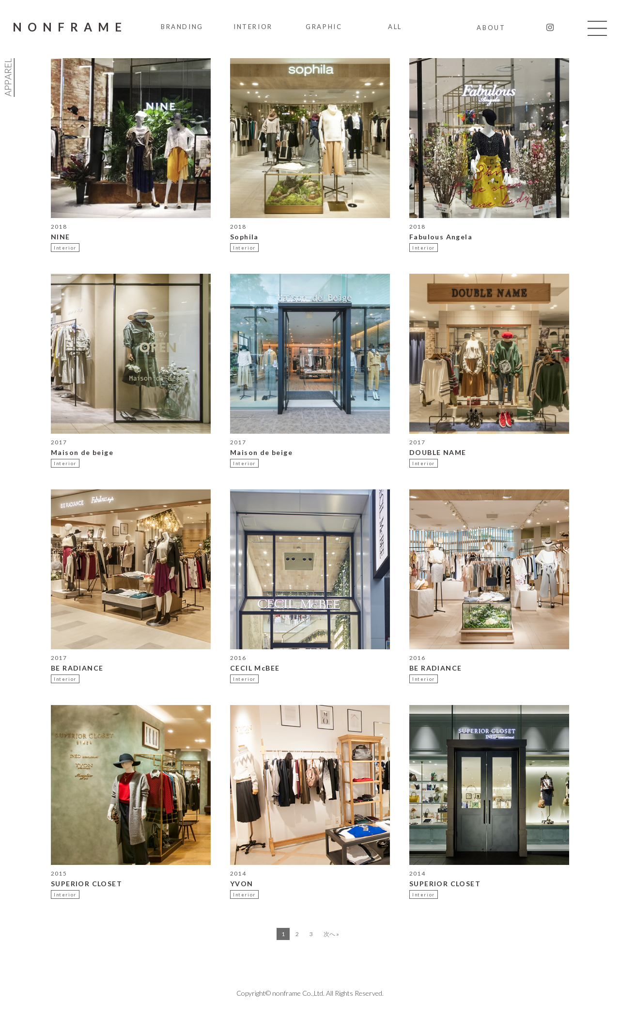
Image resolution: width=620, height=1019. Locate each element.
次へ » (331, 934)
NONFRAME (70, 27)
